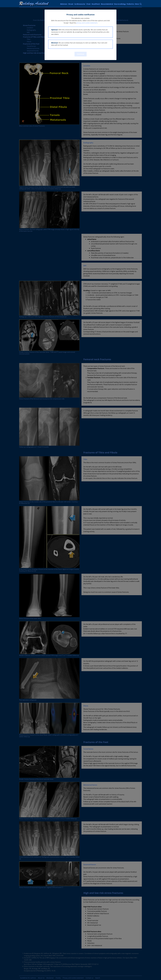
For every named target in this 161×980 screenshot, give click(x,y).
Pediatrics (130, 4)
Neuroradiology (120, 4)
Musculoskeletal (107, 4)
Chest (88, 4)
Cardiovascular (79, 4)
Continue (80, 54)
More (137, 4)
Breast (70, 4)
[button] (80, 32)
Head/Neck (96, 4)
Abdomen (63, 4)
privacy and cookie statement (86, 23)
